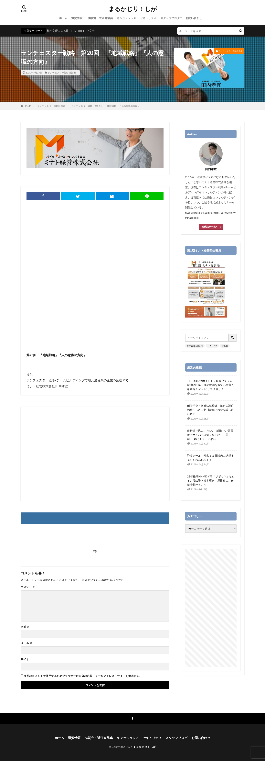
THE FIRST (77, 30)
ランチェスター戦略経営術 (62, 72)
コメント (28, 587)
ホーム (63, 18)
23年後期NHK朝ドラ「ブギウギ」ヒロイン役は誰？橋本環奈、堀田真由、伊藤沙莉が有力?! (211, 480)
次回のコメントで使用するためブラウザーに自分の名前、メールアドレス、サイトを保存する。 (83, 676)
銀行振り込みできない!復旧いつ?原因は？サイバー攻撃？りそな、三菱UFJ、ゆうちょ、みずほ (210, 435)
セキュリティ (148, 18)
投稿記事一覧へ (210, 226)
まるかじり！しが (132, 9)
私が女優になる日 (58, 30)
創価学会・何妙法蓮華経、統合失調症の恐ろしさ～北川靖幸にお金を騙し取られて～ (210, 410)
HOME (27, 106)
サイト (25, 659)
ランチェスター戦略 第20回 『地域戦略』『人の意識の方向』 (105, 106)
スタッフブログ (170, 18)
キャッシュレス (126, 18)
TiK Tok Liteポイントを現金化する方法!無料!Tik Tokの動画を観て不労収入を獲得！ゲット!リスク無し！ (210, 385)
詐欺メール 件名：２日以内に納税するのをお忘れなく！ (210, 457)
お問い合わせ (194, 18)
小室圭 (90, 30)
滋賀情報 (76, 18)
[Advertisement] (95, 320)
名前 (25, 626)
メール (26, 643)
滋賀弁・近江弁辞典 (100, 18)
